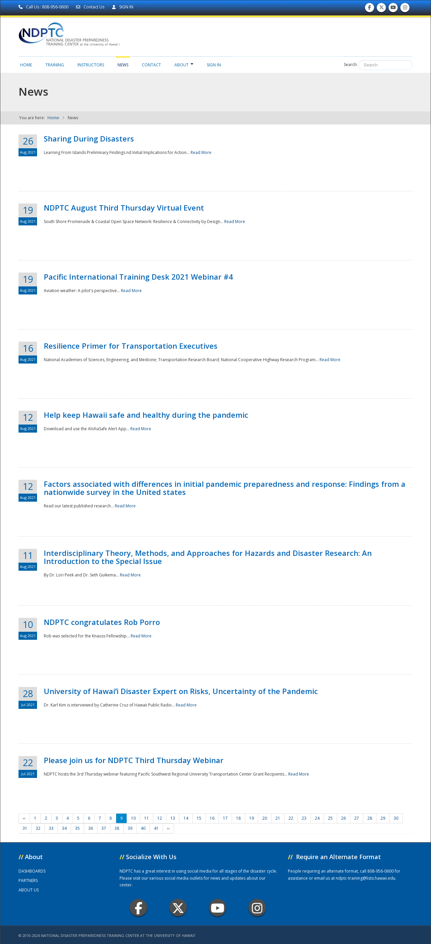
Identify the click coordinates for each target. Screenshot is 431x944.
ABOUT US (29, 890)
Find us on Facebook (369, 9)
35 (77, 828)
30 (396, 818)
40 (143, 828)
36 (90, 828)
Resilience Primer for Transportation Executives (131, 346)
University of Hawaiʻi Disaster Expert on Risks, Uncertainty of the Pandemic (181, 691)
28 (369, 818)
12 (159, 818)
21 (277, 818)
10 (133, 818)
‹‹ (24, 818)
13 (172, 818)
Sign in (214, 65)
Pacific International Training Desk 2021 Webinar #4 (138, 277)
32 (38, 828)
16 (212, 818)
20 (264, 818)
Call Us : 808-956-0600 (44, 7)
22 (291, 818)
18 (238, 818)
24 (317, 818)
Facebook (138, 907)
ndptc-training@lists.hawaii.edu (365, 878)
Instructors (90, 65)
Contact (151, 65)
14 (186, 818)
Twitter (178, 907)
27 (356, 818)
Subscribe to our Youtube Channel (393, 9)
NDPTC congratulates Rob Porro (102, 622)
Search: (351, 64)
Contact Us (90, 7)
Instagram (257, 907)
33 (51, 828)
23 (304, 818)
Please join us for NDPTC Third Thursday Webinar (134, 760)
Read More (201, 152)
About (183, 65)
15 (199, 818)
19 (251, 818)
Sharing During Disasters (89, 138)
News (123, 65)
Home (26, 65)
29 (382, 818)
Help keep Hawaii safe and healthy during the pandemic (146, 415)
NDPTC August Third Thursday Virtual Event (124, 207)
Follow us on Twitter (381, 9)
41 (156, 828)
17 (225, 818)
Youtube (218, 907)
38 (116, 828)
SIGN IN (122, 7)
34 (64, 828)
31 (25, 828)
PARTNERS (28, 880)
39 (130, 828)
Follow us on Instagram (405, 9)
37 (103, 828)
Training (54, 65)
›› (168, 828)
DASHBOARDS (32, 871)
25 (330, 818)
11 (146, 818)
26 (343, 818)
